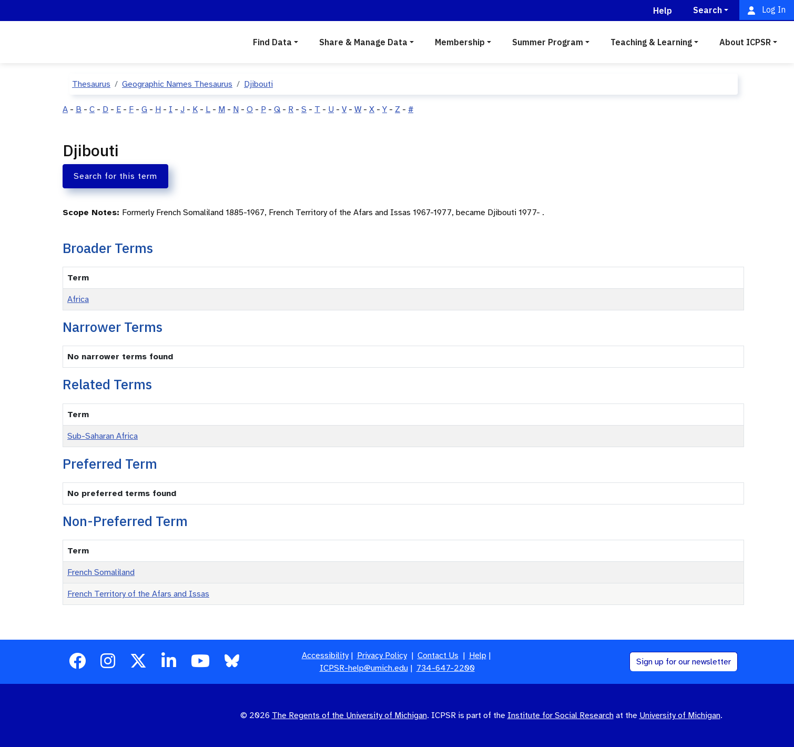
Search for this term (115, 176)
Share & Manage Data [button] (363, 42)
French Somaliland (101, 572)
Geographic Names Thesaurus (177, 84)
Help (477, 655)
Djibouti (258, 84)
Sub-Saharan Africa (102, 436)
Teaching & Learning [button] (651, 42)
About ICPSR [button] (745, 42)
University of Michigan (679, 715)
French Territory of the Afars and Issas (138, 594)
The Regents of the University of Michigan (349, 715)
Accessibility (325, 655)
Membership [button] (460, 42)
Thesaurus (91, 84)
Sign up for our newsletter (683, 662)
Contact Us (438, 655)
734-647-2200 (445, 668)
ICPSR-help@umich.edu (364, 668)
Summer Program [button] (547, 42)
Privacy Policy (382, 655)
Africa (78, 299)
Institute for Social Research (560, 715)
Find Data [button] (272, 42)
